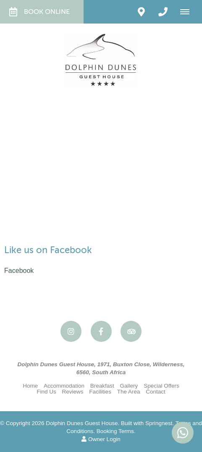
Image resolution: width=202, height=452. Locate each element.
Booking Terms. (116, 431)
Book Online (39, 11)
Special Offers (161, 386)
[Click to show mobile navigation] (188, 12)
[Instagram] (70, 331)
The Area (128, 392)
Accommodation (64, 386)
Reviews (72, 392)
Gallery (129, 386)
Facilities (100, 392)
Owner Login (100, 439)
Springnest (159, 423)
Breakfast (102, 386)
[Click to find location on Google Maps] (141, 12)
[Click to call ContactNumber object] (163, 12)
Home (30, 386)
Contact (155, 392)
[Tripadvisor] (131, 331)
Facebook (19, 270)
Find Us (46, 392)
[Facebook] (101, 331)
